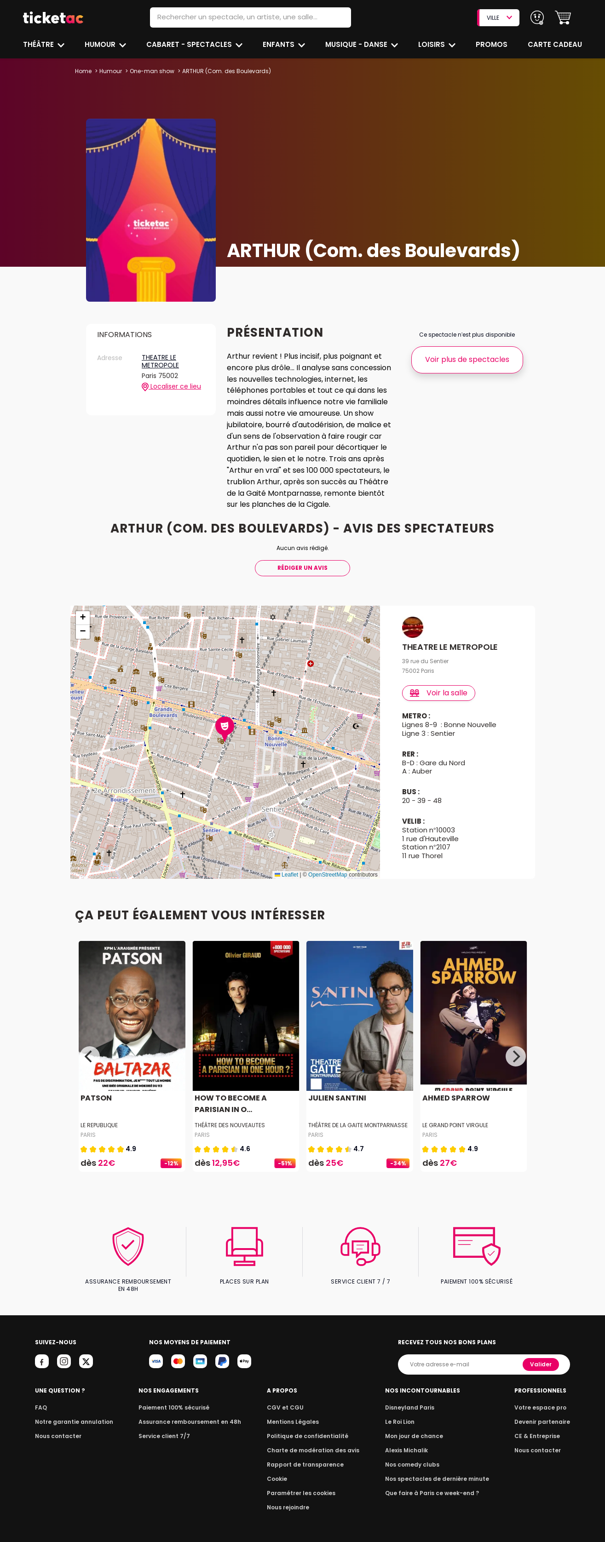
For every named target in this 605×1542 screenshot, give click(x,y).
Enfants (279, 44)
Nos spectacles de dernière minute (437, 1471)
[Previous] (90, 1056)
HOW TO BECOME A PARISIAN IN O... (229, 1104)
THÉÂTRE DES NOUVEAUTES (229, 1125)
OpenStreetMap (327, 874)
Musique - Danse (357, 44)
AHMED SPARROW (455, 1098)
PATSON (96, 1098)
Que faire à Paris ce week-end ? (432, 1485)
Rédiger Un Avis (302, 568)
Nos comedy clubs (414, 1457)
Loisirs (433, 44)
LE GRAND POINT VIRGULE (455, 1125)
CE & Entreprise (539, 1428)
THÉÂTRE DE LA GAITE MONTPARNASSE (358, 1125)
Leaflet (286, 874)
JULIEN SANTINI (336, 1098)
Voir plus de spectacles (466, 359)
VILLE (499, 18)
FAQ (40, 1400)
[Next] (516, 1056)
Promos (492, 44)
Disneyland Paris (411, 1400)
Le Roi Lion (402, 1414)
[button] (563, 17)
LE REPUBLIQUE (99, 1125)
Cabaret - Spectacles (190, 44)
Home (83, 71)
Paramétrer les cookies (302, 1485)
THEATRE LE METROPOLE (160, 362)
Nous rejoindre (290, 1499)
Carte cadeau (556, 44)
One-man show (151, 71)
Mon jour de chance (416, 1428)
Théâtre (38, 44)
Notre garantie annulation (71, 1414)
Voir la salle (439, 693)
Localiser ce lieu (171, 386)
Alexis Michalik (409, 1442)
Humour (101, 44)
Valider (542, 1356)
